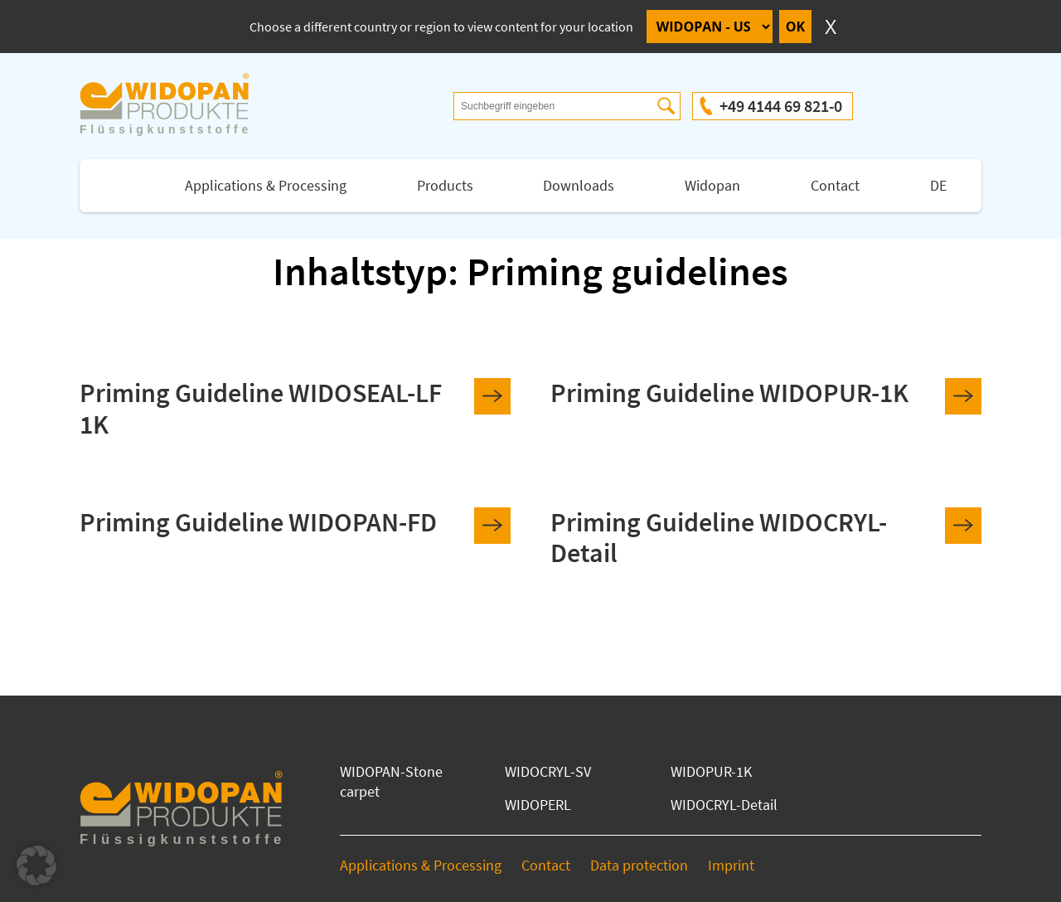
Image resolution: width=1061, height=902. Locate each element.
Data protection (639, 865)
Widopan (712, 185)
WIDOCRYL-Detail (724, 804)
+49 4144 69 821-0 (780, 105)
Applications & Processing (265, 185)
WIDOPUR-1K (711, 771)
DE (938, 185)
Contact (835, 185)
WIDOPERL (538, 804)
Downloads (578, 185)
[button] (36, 865)
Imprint (731, 865)
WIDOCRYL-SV (548, 771)
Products (445, 185)
